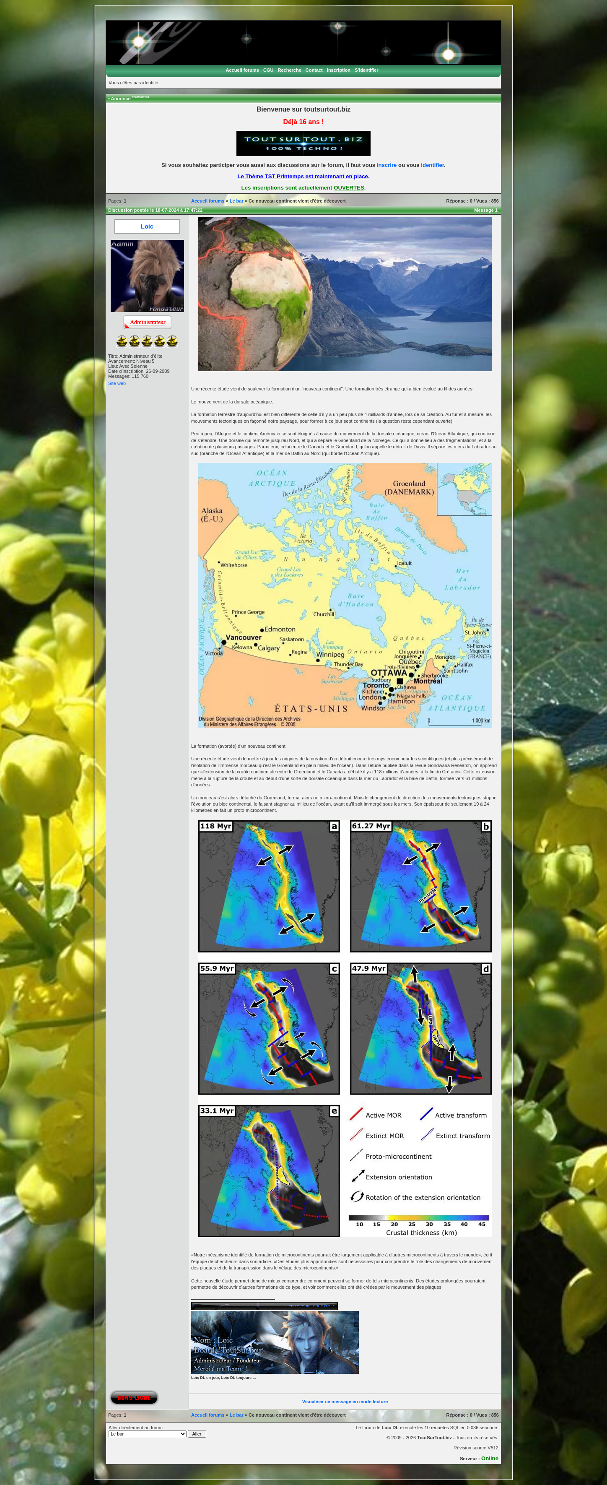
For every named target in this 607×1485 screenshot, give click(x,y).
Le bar (237, 200)
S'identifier (366, 70)
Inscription (338, 70)
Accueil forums (242, 70)
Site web (117, 383)
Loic (147, 226)
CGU (268, 70)
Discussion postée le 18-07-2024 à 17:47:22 (155, 210)
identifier (432, 165)
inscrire (387, 165)
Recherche (289, 70)
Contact (314, 70)
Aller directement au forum (157, 1431)
